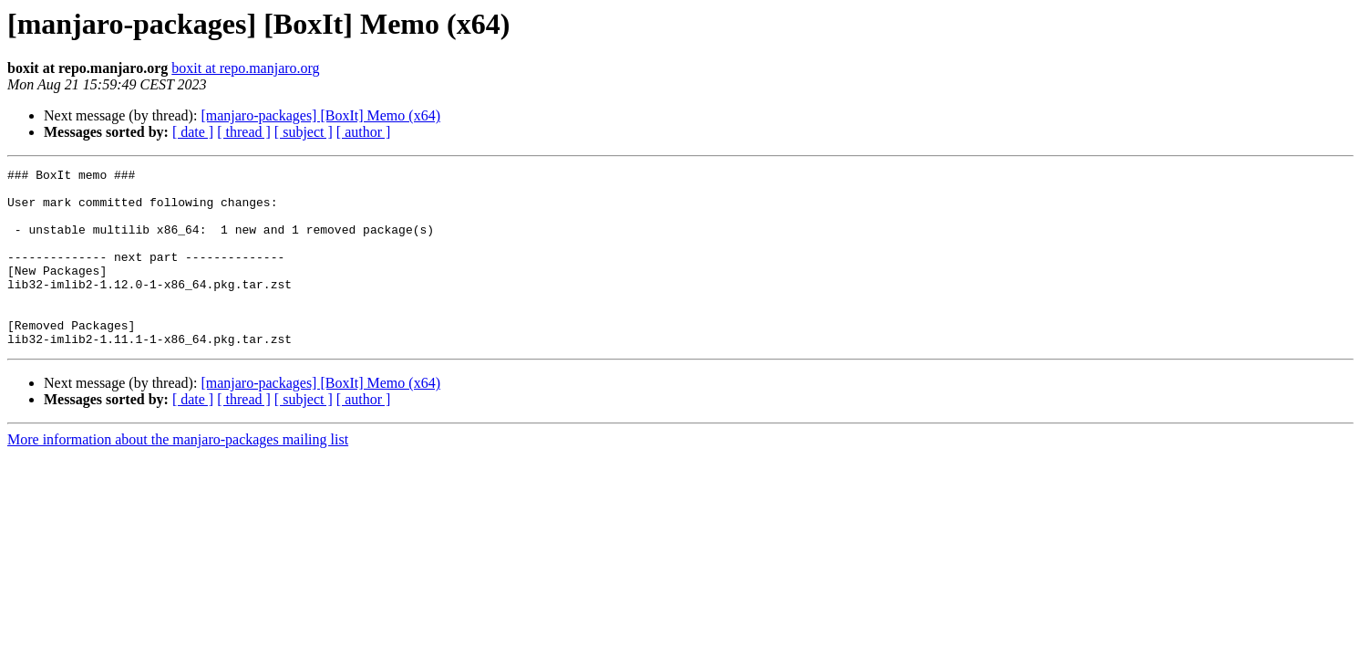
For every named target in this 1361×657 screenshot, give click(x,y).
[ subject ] (303, 132)
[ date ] (192, 132)
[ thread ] (244, 132)
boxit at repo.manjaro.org (245, 68)
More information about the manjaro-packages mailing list (177, 475)
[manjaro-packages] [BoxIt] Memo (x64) (320, 115)
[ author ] (363, 132)
